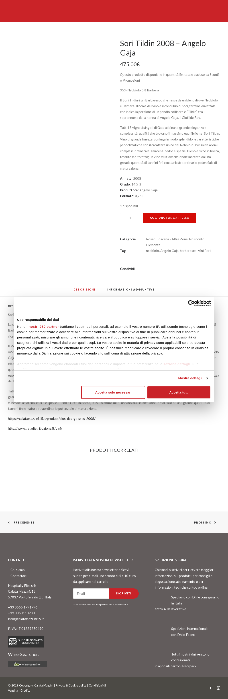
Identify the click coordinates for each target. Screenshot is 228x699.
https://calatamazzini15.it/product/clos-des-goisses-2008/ (52, 419)
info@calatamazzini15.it (26, 619)
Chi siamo (17, 570)
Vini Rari (204, 251)
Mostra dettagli (190, 378)
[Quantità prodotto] (130, 218)
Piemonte (153, 245)
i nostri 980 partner (42, 326)
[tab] (131, 291)
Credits (25, 690)
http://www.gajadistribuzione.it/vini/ (35, 428)
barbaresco (188, 251)
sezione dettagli (176, 364)
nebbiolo (152, 251)
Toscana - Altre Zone (172, 239)
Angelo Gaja (169, 251)
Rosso (150, 239)
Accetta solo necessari (113, 392)
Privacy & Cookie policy (71, 685)
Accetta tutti (179, 392)
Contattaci (18, 576)
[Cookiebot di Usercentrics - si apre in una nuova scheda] (191, 303)
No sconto (196, 239)
